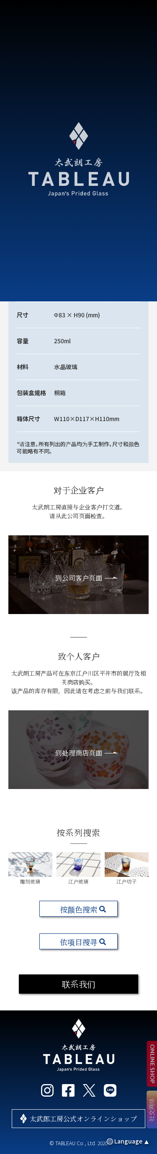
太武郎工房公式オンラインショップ (83, 1118)
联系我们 (78, 984)
